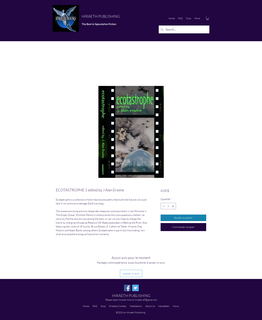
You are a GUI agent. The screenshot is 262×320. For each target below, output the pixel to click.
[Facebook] (127, 288)
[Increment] (173, 206)
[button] (208, 18)
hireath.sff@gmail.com (146, 299)
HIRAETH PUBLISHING (101, 16)
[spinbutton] (168, 206)
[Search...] (183, 30)
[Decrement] (163, 206)
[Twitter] (135, 288)
